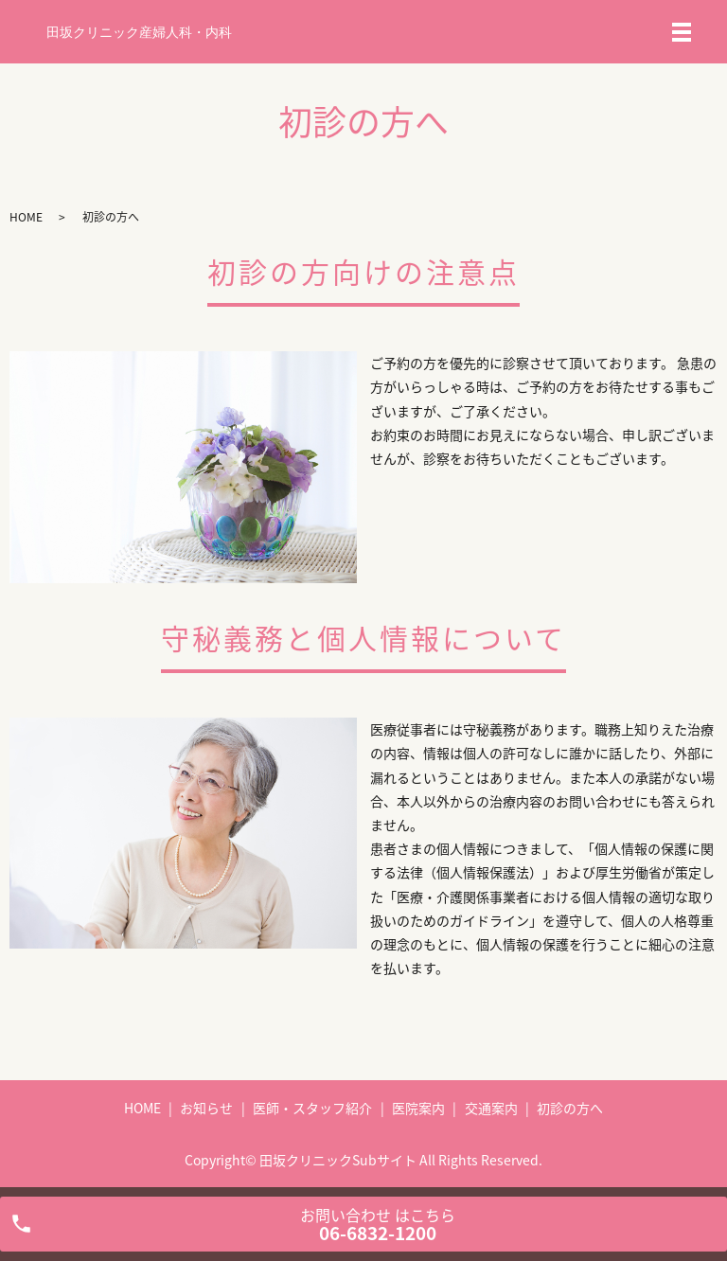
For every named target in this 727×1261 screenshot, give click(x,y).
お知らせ (206, 1107)
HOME (26, 216)
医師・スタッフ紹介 (312, 1107)
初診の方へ (570, 1107)
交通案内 (491, 1107)
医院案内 (418, 1107)
